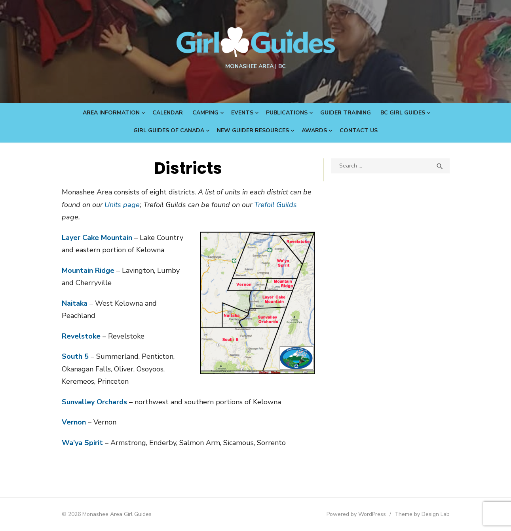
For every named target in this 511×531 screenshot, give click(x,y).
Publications (287, 112)
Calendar (167, 112)
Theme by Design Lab (422, 514)
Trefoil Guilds (275, 204)
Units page (122, 204)
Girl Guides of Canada (168, 130)
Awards (314, 130)
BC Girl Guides (402, 112)
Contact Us (359, 130)
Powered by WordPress (356, 514)
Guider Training (345, 112)
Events (242, 112)
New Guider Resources (253, 130)
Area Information (111, 112)
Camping (205, 112)
